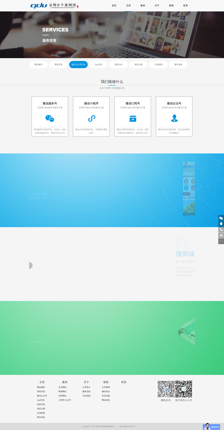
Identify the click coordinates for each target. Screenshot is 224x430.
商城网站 (62, 391)
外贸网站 (62, 396)
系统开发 (58, 64)
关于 (157, 5)
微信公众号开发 (78, 64)
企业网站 (62, 387)
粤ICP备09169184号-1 (127, 426)
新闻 (171, 5)
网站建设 (38, 64)
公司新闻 (106, 387)
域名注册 (138, 64)
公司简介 (86, 387)
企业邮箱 (158, 64)
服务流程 (86, 391)
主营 (128, 5)
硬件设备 (178, 64)
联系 (185, 5)
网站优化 (106, 400)
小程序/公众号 (64, 400)
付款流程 (86, 396)
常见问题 (106, 396)
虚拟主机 (118, 64)
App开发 (98, 64)
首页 (115, 3)
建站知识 (106, 391)
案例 (142, 5)
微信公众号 (42, 396)
